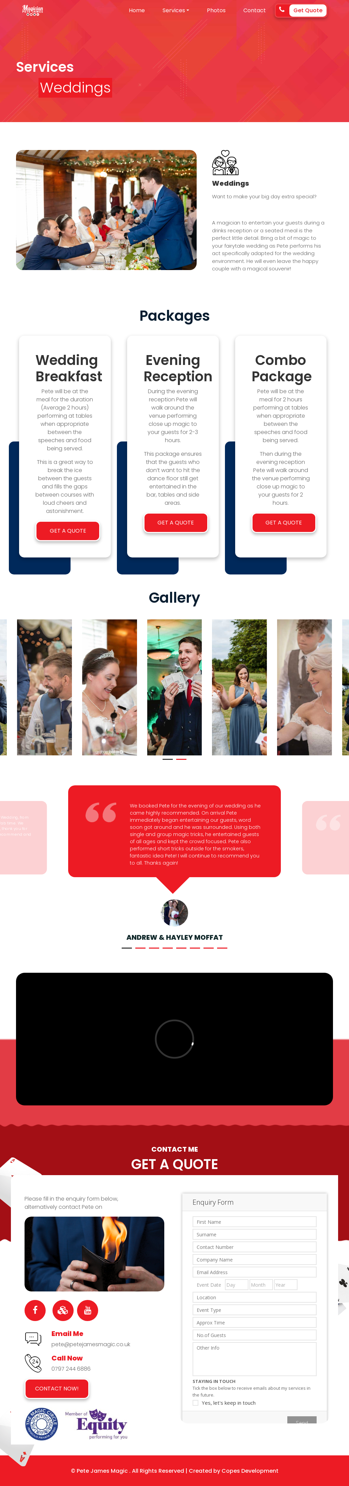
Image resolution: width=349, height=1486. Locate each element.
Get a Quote (68, 531)
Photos (216, 10)
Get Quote (307, 10)
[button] (168, 759)
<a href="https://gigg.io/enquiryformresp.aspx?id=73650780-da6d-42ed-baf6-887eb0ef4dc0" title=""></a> (255, 1301)
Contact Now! (57, 1388)
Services (174, 10)
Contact (254, 10)
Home (137, 10)
